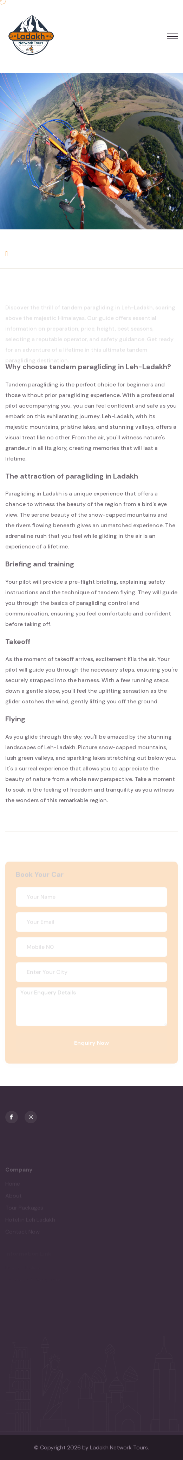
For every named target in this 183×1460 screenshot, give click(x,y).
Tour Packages (24, 1209)
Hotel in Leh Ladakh (30, 1221)
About (13, 1197)
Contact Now (22, 1233)
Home (12, 1185)
